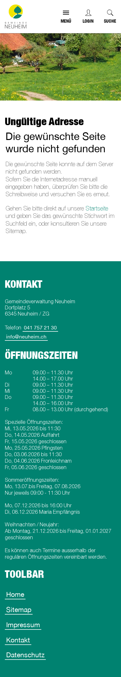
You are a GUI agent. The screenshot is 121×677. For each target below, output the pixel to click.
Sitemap (18, 609)
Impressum (23, 625)
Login (88, 21)
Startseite (97, 208)
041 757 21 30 (40, 327)
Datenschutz (25, 655)
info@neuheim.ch (26, 336)
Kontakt (18, 640)
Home (15, 594)
